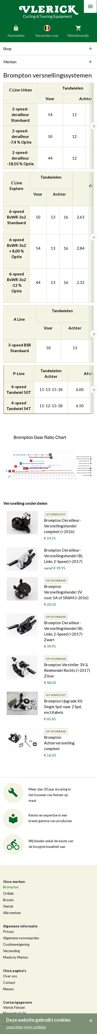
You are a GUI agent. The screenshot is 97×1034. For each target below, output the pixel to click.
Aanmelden (15, 31)
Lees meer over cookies (26, 1026)
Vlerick (8, 906)
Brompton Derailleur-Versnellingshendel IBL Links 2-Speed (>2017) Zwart (63, 631)
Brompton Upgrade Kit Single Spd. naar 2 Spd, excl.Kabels (63, 707)
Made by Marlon (15, 957)
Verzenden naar (47, 31)
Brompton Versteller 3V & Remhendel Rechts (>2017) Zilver (67, 670)
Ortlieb (8, 893)
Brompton (11, 887)
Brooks (8, 900)
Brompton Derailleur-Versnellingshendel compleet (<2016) (62, 526)
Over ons (10, 976)
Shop (7, 48)
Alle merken (12, 913)
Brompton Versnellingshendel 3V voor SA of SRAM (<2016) (66, 592)
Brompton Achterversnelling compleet (59, 743)
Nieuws (8, 989)
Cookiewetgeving (16, 944)
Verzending (11, 951)
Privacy (8, 931)
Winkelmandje (78, 31)
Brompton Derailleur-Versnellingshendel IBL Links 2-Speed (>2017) (63, 556)
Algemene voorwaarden (21, 938)
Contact (9, 982)
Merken (9, 61)
